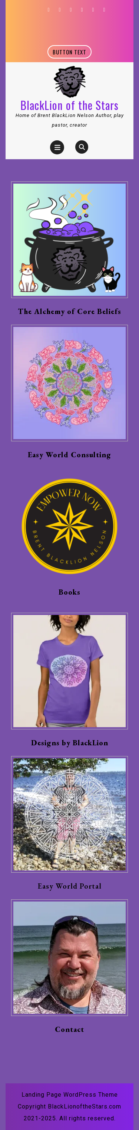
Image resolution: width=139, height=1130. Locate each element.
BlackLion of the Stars (69, 105)
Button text (72, 52)
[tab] (57, 147)
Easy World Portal (70, 886)
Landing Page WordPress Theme (69, 1094)
